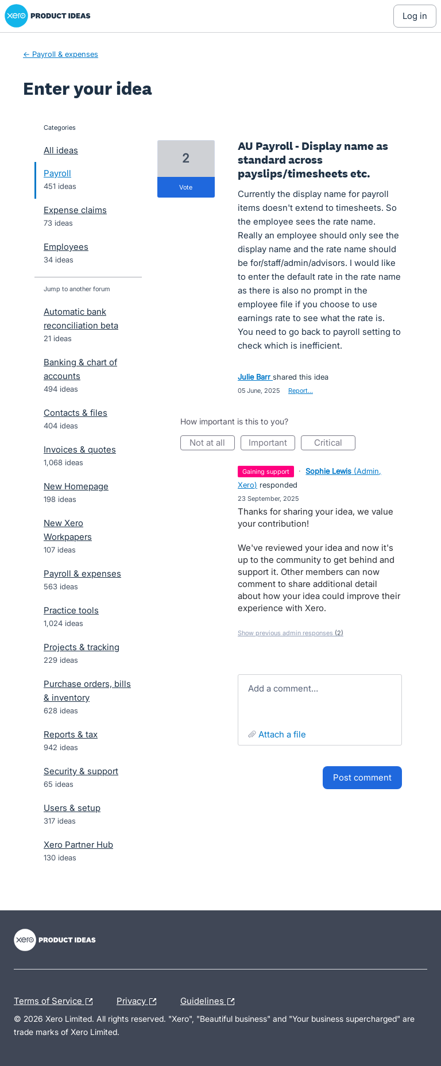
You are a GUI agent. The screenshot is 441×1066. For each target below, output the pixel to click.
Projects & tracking (81, 647)
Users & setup (72, 807)
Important (272, 443)
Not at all (212, 443)
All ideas (61, 150)
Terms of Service (56, 1001)
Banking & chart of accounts (80, 369)
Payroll (57, 173)
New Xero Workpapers (68, 529)
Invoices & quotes (80, 449)
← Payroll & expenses (60, 54)
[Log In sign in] (414, 16)
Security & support (81, 771)
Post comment (362, 777)
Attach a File (282, 734)
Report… (300, 391)
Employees (66, 246)
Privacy (139, 1001)
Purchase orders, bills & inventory (87, 690)
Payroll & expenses (82, 573)
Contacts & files (75, 412)
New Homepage (76, 486)
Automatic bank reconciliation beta (81, 318)
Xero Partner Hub (78, 844)
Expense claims (75, 209)
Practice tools (71, 610)
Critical (334, 443)
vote (185, 187)
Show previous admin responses (290, 633)
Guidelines (210, 1001)
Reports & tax (71, 734)
